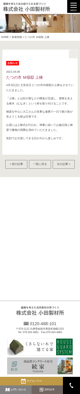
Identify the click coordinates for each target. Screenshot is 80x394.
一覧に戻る (40, 164)
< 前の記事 (16, 164)
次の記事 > (63, 164)
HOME (5, 37)
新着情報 (17, 37)
